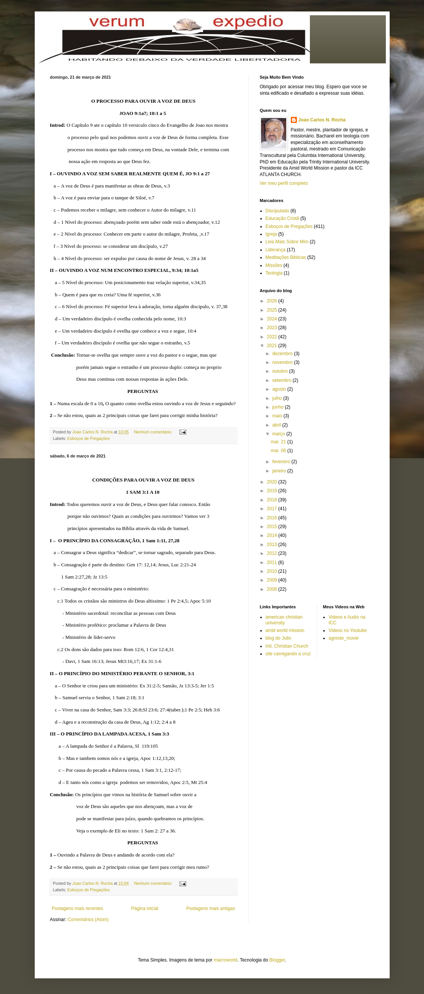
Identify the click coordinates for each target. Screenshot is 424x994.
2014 (272, 535)
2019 (272, 490)
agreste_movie (344, 638)
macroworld (225, 960)
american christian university (284, 619)
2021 (272, 345)
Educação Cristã (282, 218)
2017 (272, 508)
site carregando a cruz (288, 653)
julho (277, 398)
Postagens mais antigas (210, 908)
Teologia (274, 273)
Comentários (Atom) (88, 919)
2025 (272, 310)
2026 (272, 301)
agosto (279, 389)
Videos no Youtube (348, 630)
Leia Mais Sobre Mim (287, 241)
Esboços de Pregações (88, 438)
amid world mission (285, 630)
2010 (272, 571)
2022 (272, 336)
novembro (283, 362)
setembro (282, 380)
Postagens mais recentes (77, 908)
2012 (272, 553)
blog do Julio (278, 638)
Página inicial (144, 908)
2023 (272, 327)
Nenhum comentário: (153, 432)
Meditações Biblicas (286, 257)
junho (278, 407)
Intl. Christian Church (287, 646)
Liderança (276, 249)
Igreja (271, 234)
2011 (272, 562)
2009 (272, 580)
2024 (272, 319)
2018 (272, 500)
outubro (280, 371)
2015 (272, 526)
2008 (272, 589)
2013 (272, 544)
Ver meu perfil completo (284, 183)
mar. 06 (279, 450)
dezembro (283, 353)
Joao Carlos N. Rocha (322, 120)
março (279, 433)
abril (277, 425)
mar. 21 (279, 441)
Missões (274, 265)
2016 (272, 517)
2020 (272, 482)
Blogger (277, 960)
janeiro (279, 471)
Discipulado (277, 210)
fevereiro (281, 461)
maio (277, 416)
